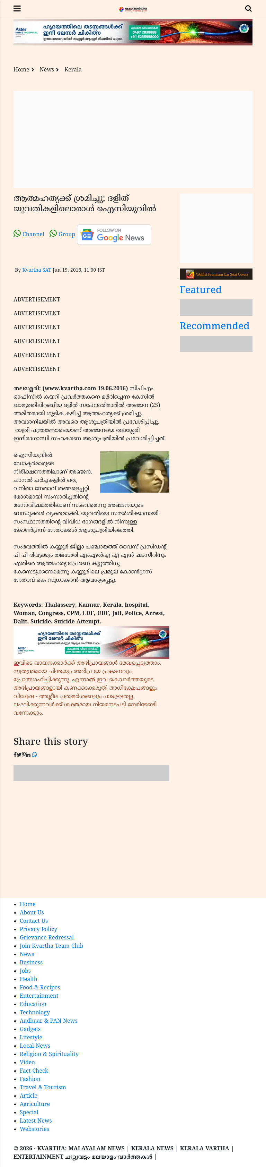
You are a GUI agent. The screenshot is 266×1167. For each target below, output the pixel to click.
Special (29, 1112)
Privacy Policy (38, 929)
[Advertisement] (133, 139)
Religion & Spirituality (49, 1054)
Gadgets (30, 1029)
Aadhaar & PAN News (49, 1021)
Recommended (215, 327)
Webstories (34, 1129)
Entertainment (39, 996)
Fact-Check (34, 1071)
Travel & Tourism (43, 1087)
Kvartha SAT (36, 270)
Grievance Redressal (47, 938)
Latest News (36, 1121)
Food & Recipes (40, 988)
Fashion (30, 1079)
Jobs (25, 971)
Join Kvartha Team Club (51, 946)
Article (28, 1096)
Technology (35, 1013)
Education (33, 1004)
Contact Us (34, 921)
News (47, 70)
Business (31, 963)
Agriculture (35, 1104)
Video (27, 1062)
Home (21, 70)
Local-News (35, 1046)
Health (28, 979)
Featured (201, 291)
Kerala (73, 70)
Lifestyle (31, 1037)
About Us (32, 913)
